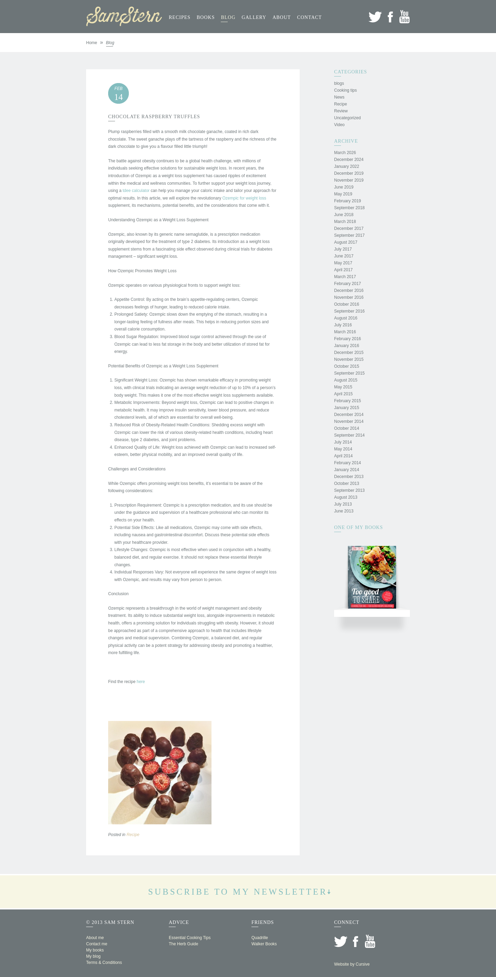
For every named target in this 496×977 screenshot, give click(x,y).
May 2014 (343, 449)
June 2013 (343, 511)
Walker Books (264, 944)
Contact (309, 17)
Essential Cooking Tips (189, 937)
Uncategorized (347, 117)
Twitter (375, 16)
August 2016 (345, 318)
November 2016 (348, 297)
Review (341, 111)
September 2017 (349, 235)
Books (206, 17)
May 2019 (343, 194)
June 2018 (343, 214)
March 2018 (345, 221)
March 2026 (345, 152)
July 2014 (343, 442)
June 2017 (343, 256)
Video (339, 124)
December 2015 (348, 352)
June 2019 (343, 187)
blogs (339, 83)
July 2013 (343, 504)
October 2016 (346, 304)
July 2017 (343, 249)
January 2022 (346, 166)
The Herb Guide (183, 944)
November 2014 (348, 421)
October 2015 (346, 366)
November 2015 (348, 359)
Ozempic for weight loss (244, 198)
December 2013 (348, 476)
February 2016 (347, 338)
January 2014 (346, 469)
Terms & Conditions (104, 962)
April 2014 (343, 456)
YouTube (404, 16)
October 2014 (346, 428)
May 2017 (343, 263)
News (339, 97)
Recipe (132, 834)
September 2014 (349, 435)
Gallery (254, 17)
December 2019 (348, 173)
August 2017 (345, 242)
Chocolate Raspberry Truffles (154, 116)
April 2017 (343, 269)
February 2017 (347, 283)
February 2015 (347, 400)
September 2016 (349, 311)
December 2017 (348, 228)
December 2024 (348, 159)
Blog (228, 17)
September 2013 (349, 490)
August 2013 (345, 497)
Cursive (362, 964)
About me (95, 937)
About (281, 17)
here (141, 681)
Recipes (179, 17)
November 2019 (348, 180)
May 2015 (343, 387)
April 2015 (343, 393)
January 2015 (346, 407)
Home (91, 42)
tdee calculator (136, 190)
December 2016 (348, 290)
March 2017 (345, 276)
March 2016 (345, 331)
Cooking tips (345, 90)
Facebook (390, 16)
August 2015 (345, 380)
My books (95, 950)
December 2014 (348, 414)
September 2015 (349, 373)
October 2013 (346, 483)
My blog (93, 956)
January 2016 (346, 345)
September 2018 (349, 207)
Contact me (96, 944)
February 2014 (347, 462)
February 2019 (347, 201)
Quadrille (259, 937)
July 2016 (343, 325)
